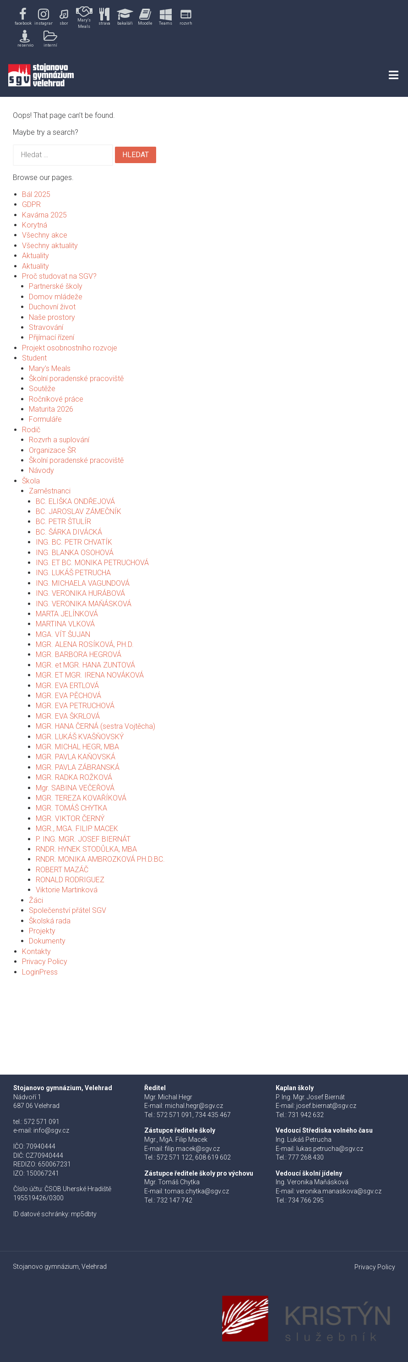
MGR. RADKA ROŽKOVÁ (74, 777)
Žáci (36, 900)
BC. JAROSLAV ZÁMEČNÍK (78, 511)
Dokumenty (47, 941)
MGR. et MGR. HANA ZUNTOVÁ (85, 665)
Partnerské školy (55, 286)
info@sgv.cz (51, 1130)
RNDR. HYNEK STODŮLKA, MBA (86, 849)
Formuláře (45, 419)
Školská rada (50, 921)
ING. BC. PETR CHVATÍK (74, 542)
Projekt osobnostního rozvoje (69, 348)
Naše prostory (52, 317)
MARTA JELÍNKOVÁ (67, 613)
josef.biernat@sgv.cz (326, 1105)
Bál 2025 (36, 194)
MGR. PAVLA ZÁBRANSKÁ (78, 767)
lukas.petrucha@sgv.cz (329, 1148)
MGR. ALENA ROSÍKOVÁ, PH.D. (85, 644)
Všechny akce (44, 235)
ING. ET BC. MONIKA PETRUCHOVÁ (92, 562)
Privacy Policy (44, 961)
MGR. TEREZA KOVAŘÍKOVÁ (81, 798)
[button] (23, 17)
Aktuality (35, 255)
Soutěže (42, 388)
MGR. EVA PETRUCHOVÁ (75, 705)
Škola (31, 481)
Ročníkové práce (56, 399)
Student (34, 358)
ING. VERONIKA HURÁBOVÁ (80, 593)
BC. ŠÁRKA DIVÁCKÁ (69, 532)
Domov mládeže (55, 296)
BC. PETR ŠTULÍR (63, 521)
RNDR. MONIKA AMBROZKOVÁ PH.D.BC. (100, 859)
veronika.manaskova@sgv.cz (338, 1191)
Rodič (31, 429)
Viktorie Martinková (67, 889)
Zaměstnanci (50, 491)
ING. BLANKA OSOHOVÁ (75, 552)
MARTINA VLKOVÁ (65, 624)
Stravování (46, 327)
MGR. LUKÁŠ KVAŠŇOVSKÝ (80, 736)
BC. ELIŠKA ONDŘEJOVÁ (75, 501)
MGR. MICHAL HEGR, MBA (77, 746)
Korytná (34, 225)
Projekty (42, 931)
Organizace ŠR (52, 450)
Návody (41, 470)
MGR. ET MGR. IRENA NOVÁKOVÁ (90, 675)
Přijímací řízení (51, 337)
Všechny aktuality (50, 245)
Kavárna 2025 (44, 215)
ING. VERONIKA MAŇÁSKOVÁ (83, 603)
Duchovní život (52, 306)
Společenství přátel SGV (67, 910)
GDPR (31, 204)
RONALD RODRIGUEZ (70, 879)
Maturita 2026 (51, 409)
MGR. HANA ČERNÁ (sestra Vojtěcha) (95, 726)
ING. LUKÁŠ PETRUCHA (73, 572)
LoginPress (40, 972)
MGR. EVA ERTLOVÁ (67, 685)
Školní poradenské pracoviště (76, 378)
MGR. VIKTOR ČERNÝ (70, 818)
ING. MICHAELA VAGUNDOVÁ (83, 583)
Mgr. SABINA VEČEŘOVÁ (75, 788)
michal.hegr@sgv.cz (194, 1105)
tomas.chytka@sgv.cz (197, 1191)
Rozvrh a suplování (59, 439)
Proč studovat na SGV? (59, 276)
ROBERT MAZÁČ (62, 869)
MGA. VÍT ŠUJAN (63, 634)
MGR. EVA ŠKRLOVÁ (68, 716)
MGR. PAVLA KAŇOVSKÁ (75, 757)
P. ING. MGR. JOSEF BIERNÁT (83, 839)
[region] (104, 27)
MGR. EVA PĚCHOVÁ (68, 695)
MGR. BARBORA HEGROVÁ (78, 654)
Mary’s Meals (50, 368)
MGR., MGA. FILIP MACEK (77, 828)
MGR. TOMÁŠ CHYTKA (71, 808)
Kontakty (36, 951)
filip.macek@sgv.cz (192, 1148)
